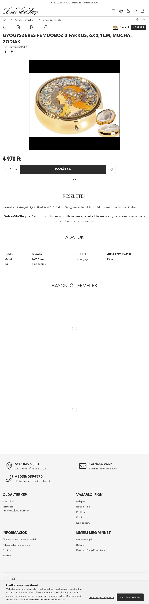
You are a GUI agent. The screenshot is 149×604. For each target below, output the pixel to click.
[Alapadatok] (4, 29)
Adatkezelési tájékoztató (16, 546)
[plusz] (16, 171)
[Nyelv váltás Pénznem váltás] (121, 10)
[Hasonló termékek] (46, 29)
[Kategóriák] (113, 10)
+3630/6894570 (60, 2)
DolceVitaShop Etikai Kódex (91, 551)
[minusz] (5, 171)
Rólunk (80, 546)
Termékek (8, 508)
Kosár (79, 519)
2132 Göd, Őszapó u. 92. (31, 470)
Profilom (81, 513)
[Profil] (128, 10)
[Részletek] (18, 29)
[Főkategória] (5, 21)
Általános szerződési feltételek (20, 541)
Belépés (80, 503)
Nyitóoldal (8, 503)
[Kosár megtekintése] (142, 10)
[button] (111, 171)
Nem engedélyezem (101, 597)
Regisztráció (83, 508)
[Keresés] (135, 10)
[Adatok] (31, 29)
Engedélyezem (130, 597)
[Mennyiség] (11, 171)
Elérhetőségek (84, 541)
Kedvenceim (83, 524)
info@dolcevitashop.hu (85, 2)
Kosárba (138, 29)
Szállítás (7, 557)
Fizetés (7, 551)
